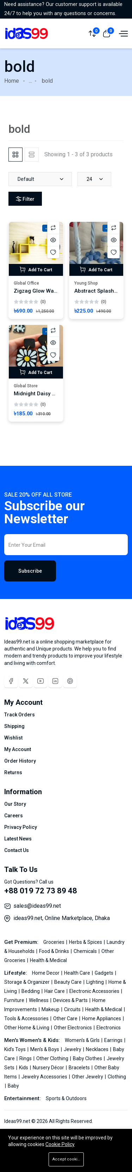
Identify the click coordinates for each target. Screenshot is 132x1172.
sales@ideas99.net (37, 905)
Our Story (15, 804)
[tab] (15, 155)
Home (11, 80)
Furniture (14, 1000)
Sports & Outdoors (66, 1098)
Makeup (51, 1009)
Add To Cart (36, 269)
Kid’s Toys (15, 1049)
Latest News (18, 838)
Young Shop (86, 283)
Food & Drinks (54, 951)
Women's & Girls (83, 1040)
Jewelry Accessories (44, 1076)
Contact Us (16, 850)
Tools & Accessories (27, 1018)
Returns (13, 772)
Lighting (95, 982)
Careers (13, 815)
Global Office (26, 283)
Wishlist (13, 738)
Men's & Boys (45, 1049)
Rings (26, 1058)
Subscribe (30, 571)
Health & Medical (48, 960)
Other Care (65, 1018)
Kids (24, 1067)
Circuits (73, 1009)
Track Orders (19, 714)
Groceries (54, 942)
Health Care (77, 973)
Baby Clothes (88, 1058)
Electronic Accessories (94, 991)
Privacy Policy (20, 827)
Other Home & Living (27, 1027)
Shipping (14, 726)
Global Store (26, 385)
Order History (20, 761)
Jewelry (73, 1049)
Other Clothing (52, 1058)
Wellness (39, 1000)
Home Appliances (102, 1018)
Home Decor (46, 973)
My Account (17, 749)
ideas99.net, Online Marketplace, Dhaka (61, 918)
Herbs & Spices (86, 942)
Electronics (108, 1027)
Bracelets (80, 1067)
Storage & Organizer (27, 982)
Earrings (114, 1040)
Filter (25, 199)
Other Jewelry (88, 1076)
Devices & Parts (71, 1000)
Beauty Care (68, 982)
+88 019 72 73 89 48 (40, 890)
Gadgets (104, 973)
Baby (13, 1086)
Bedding (31, 991)
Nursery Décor (49, 1067)
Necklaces (97, 1049)
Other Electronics (73, 1027)
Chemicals (86, 951)
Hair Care (55, 991)
